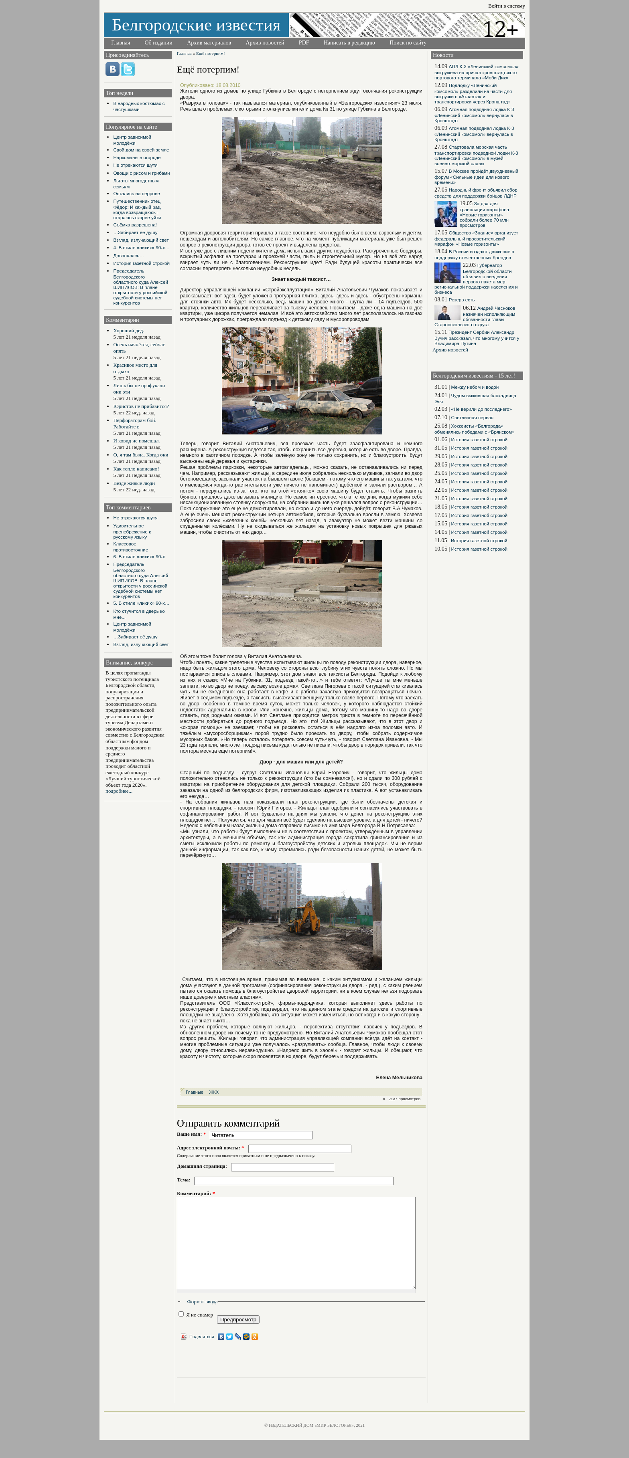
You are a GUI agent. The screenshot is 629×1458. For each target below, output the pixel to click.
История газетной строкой (141, 263)
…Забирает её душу (135, 232)
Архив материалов (209, 43)
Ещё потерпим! (210, 53)
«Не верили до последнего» (481, 409)
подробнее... (119, 791)
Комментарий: (196, 1193)
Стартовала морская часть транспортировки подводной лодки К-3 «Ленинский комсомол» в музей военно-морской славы (476, 155)
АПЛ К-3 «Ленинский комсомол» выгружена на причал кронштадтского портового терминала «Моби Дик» (476, 72)
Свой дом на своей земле (141, 149)
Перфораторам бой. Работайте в (134, 423)
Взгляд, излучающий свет (140, 239)
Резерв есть (462, 299)
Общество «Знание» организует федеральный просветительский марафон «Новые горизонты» (476, 238)
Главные (194, 1092)
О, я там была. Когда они (140, 455)
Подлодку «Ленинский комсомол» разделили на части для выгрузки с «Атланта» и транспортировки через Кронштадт (473, 93)
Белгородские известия (196, 24)
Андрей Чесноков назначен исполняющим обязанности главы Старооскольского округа (474, 316)
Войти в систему (506, 6)
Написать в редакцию (349, 43)
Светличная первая (472, 417)
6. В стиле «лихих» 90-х (139, 556)
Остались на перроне (136, 193)
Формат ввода (202, 1320)
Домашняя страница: (202, 1166)
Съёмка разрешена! (134, 224)
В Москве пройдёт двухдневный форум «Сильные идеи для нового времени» (476, 176)
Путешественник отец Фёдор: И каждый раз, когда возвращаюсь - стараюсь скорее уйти (137, 209)
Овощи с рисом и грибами (141, 173)
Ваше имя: (191, 1134)
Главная (120, 43)
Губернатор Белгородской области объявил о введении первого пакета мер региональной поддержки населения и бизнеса (476, 279)
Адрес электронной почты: (210, 1148)
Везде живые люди (134, 483)
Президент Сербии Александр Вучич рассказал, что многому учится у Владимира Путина (476, 337)
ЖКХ (214, 1092)
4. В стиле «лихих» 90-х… (141, 247)
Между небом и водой (475, 387)
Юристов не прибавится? (141, 406)
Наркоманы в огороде (136, 157)
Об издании (158, 43)
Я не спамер (196, 1332)
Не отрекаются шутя (135, 165)
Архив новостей (265, 43)
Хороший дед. (128, 330)
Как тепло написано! (136, 469)
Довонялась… (128, 255)
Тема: (183, 1180)
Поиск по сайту (408, 43)
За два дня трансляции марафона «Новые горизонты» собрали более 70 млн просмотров (484, 214)
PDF (304, 43)
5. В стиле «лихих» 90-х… (141, 603)
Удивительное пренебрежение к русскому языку (132, 531)
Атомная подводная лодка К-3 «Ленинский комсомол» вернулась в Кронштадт (474, 115)
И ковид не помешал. (136, 441)
